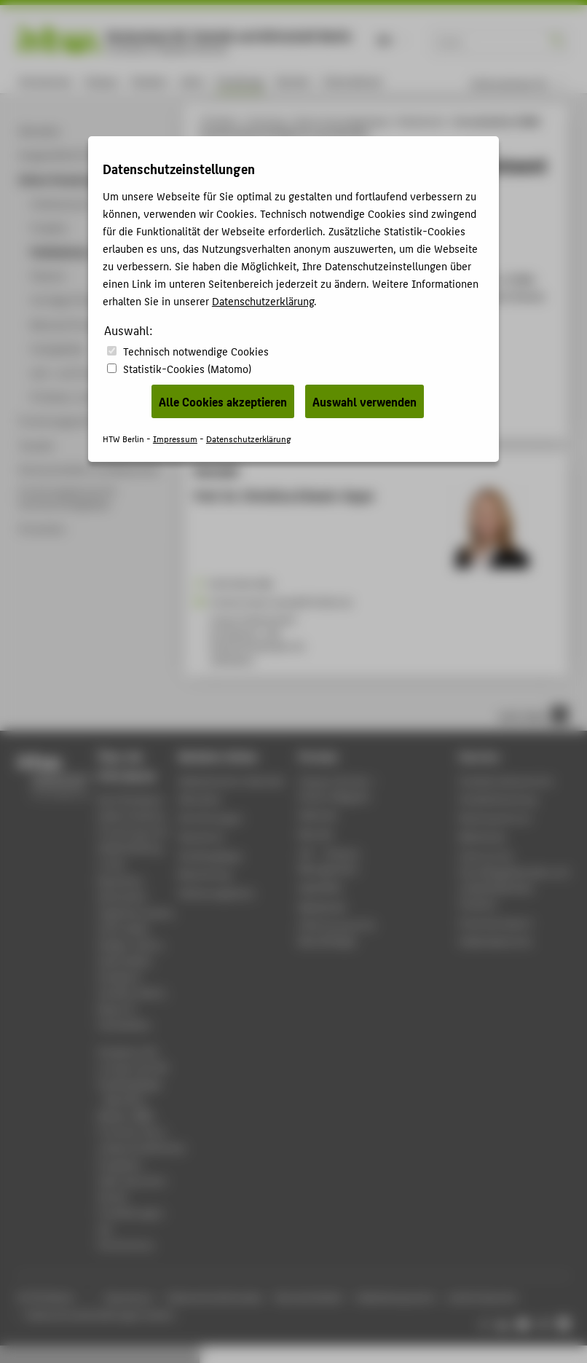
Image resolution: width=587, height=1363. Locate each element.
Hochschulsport (495, 922)
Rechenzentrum (495, 817)
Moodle (316, 833)
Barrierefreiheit (309, 1297)
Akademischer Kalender (231, 780)
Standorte (201, 836)
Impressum (128, 1297)
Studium (149, 81)
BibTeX (214, 414)
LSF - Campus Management (329, 860)
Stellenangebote (216, 892)
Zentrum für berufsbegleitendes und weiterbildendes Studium (513, 879)
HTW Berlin (219, 121)
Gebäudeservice (495, 940)
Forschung (240, 81)
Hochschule (45, 81)
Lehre (192, 81)
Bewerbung (205, 873)
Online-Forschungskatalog (340, 121)
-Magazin (339, 788)
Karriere (293, 81)
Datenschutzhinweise (214, 1297)
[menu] (526, 83)
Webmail (318, 814)
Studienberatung (497, 798)
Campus (101, 81)
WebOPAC (321, 887)
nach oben (533, 715)
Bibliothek (482, 836)
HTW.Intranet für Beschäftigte (338, 932)
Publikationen (421, 121)
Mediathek (323, 906)
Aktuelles (199, 798)
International (352, 81)
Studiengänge (210, 855)
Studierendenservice (506, 780)
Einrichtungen (210, 817)
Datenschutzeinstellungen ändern (101, 1314)
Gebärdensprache (395, 1297)
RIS (244, 414)
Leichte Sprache (482, 1297)
